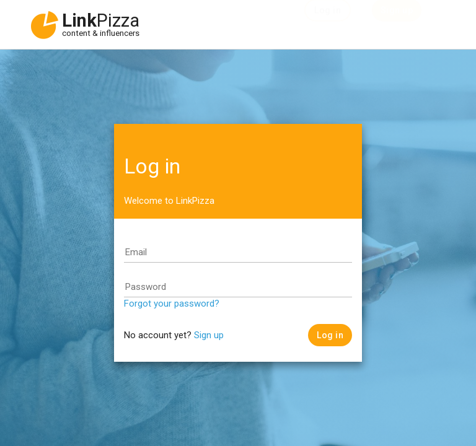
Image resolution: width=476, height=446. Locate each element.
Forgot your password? (171, 303)
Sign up (209, 335)
